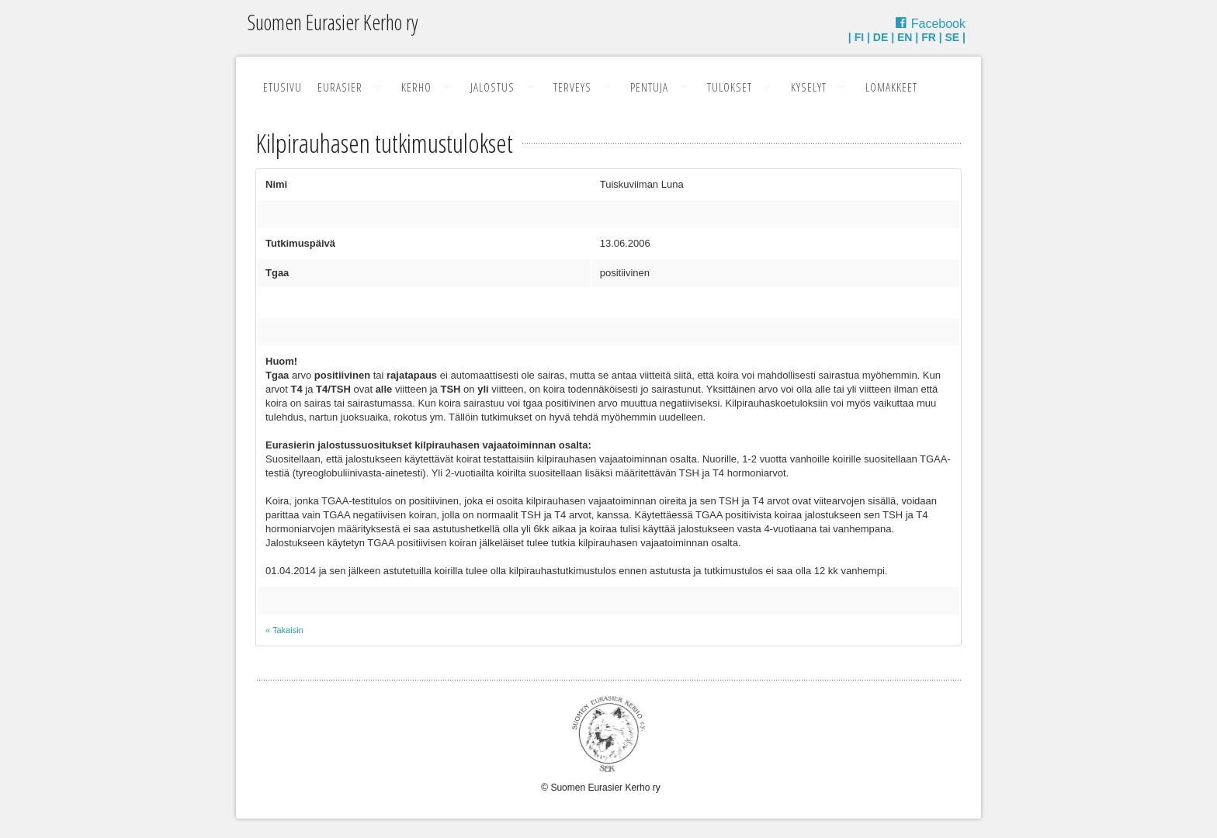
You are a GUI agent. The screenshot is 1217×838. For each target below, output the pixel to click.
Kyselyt (809, 87)
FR (928, 37)
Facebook (938, 23)
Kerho (416, 87)
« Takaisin (284, 630)
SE (952, 37)
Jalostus (492, 87)
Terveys (572, 87)
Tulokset (729, 87)
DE (880, 37)
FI (859, 37)
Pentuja (649, 87)
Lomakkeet (891, 87)
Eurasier (339, 87)
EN (904, 37)
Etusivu (282, 87)
